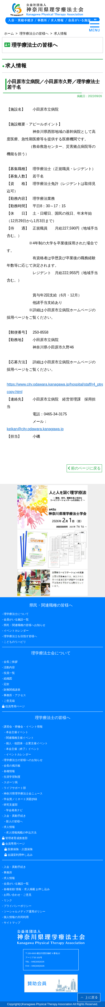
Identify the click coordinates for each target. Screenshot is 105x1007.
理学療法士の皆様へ (34, 33)
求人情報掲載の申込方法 (21, 832)
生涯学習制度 (12, 776)
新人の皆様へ (14, 821)
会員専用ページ (13, 843)
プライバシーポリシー (17, 906)
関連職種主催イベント (20, 737)
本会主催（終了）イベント (22, 749)
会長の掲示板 (12, 765)
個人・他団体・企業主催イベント (27, 743)
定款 (6, 684)
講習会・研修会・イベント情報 (23, 726)
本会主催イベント (17, 732)
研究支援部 (11, 804)
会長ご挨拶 (11, 661)
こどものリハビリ (15, 641)
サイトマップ (12, 922)
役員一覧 (9, 673)
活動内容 (9, 667)
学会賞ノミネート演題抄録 (20, 799)
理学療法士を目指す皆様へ (20, 636)
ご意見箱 (9, 700)
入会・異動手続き (15, 867)
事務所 (8, 872)
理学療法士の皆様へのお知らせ (23, 760)
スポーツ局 (11, 782)
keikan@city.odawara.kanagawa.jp (35, 429)
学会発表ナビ (14, 810)
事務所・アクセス (15, 695)
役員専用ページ (13, 706)
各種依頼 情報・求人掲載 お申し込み (27, 889)
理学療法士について (16, 614)
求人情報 (60, 33)
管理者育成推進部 (15, 838)
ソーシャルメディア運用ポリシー (24, 911)
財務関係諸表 (12, 689)
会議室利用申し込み (18, 854)
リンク (8, 900)
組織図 (8, 678)
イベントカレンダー (16, 630)
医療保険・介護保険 (18, 849)
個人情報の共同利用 (16, 917)
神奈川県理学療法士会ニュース (23, 793)
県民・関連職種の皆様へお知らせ (24, 625)
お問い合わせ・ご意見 (17, 894)
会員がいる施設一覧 (16, 883)
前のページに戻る (84, 468)
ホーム (9, 33)
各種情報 (9, 771)
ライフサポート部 (15, 788)
